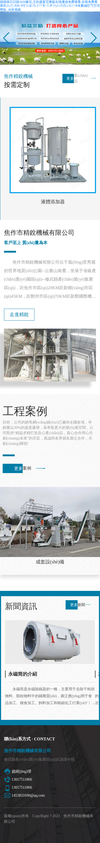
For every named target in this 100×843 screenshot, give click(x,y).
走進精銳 (19, 314)
